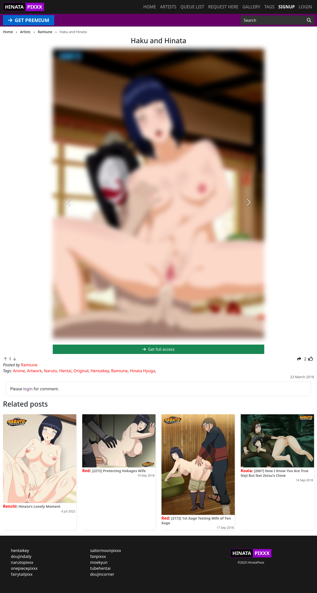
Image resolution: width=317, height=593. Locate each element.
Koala (246, 470)
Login (305, 7)
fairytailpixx (21, 574)
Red (86, 470)
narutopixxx (22, 562)
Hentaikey (100, 370)
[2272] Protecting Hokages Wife (119, 470)
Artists (168, 7)
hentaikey (20, 550)
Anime (19, 370)
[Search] (309, 20)
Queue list (192, 7)
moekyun (98, 562)
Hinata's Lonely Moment (40, 506)
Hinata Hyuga (142, 370)
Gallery (251, 7)
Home (149, 7)
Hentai (65, 370)
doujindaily (21, 556)
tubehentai (100, 568)
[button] (68, 202)
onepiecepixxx (24, 568)
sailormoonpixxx (105, 550)
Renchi (9, 506)
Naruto (50, 370)
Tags (269, 7)
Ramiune (119, 370)
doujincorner (102, 574)
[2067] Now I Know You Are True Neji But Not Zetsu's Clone (275, 473)
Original (81, 370)
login (28, 389)
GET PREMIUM (28, 20)
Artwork (34, 370)
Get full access (158, 349)
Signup (286, 7)
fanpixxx (98, 556)
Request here (223, 7)
